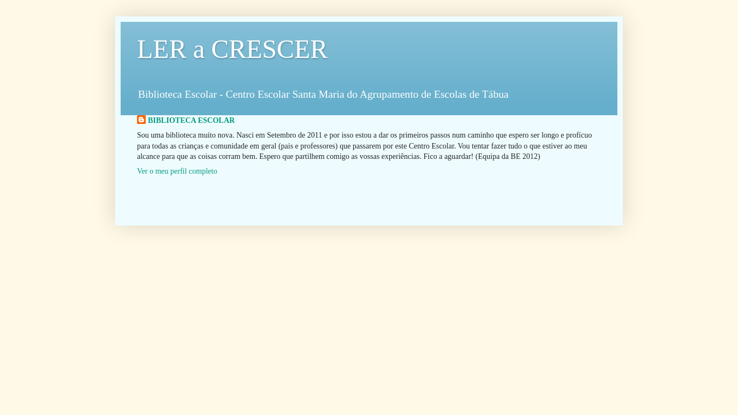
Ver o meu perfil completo (177, 171)
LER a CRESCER (232, 48)
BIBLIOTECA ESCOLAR (191, 120)
